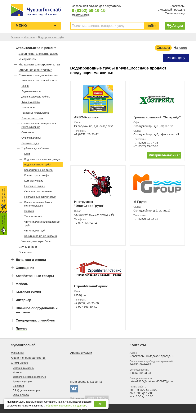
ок (100, 404)
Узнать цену (176, 58)
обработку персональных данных (66, 405)
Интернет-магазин (164, 155)
